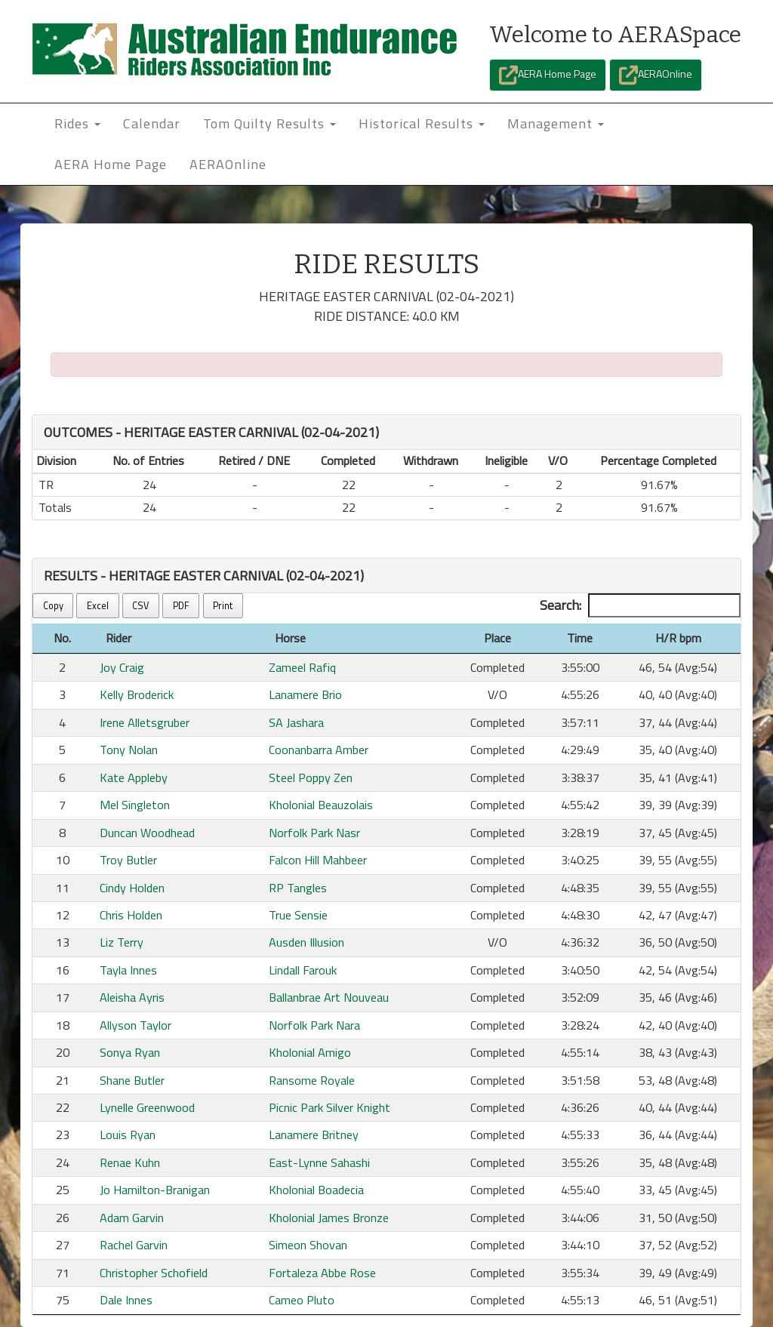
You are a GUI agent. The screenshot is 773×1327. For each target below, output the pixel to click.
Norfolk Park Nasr (314, 833)
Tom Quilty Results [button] (269, 123)
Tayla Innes (128, 970)
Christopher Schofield (154, 1273)
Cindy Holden (132, 888)
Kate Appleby (134, 777)
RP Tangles (298, 888)
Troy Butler (128, 860)
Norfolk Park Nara (314, 1025)
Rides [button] (77, 123)
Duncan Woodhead (147, 833)
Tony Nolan (129, 749)
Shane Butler (132, 1080)
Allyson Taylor (135, 1025)
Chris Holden (131, 915)
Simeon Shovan (308, 1245)
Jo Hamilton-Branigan (155, 1190)
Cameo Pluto (301, 1300)
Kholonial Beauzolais (321, 805)
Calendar (151, 123)
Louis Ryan (128, 1134)
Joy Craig (122, 667)
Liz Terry (121, 942)
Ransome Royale (312, 1080)
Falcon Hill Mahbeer (318, 860)
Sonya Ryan (130, 1052)
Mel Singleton (135, 805)
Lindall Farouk (303, 970)
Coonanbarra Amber (318, 749)
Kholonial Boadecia (316, 1190)
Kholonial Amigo (310, 1052)
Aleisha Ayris (132, 997)
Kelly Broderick (137, 694)
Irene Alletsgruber (144, 722)
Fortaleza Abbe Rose (322, 1273)
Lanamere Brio (305, 694)
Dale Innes (126, 1300)
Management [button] (555, 123)
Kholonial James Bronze (329, 1217)
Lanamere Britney (314, 1134)
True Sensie (298, 915)
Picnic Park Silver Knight (329, 1107)
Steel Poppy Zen (311, 777)
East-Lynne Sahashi (319, 1162)
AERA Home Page (547, 75)
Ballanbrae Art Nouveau (329, 997)
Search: (640, 605)
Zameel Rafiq (302, 667)
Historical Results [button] (422, 123)
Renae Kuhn (130, 1162)
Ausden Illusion (306, 942)
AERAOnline (655, 75)
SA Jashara (296, 722)
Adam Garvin (132, 1217)
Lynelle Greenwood (147, 1107)
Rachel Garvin (134, 1245)
